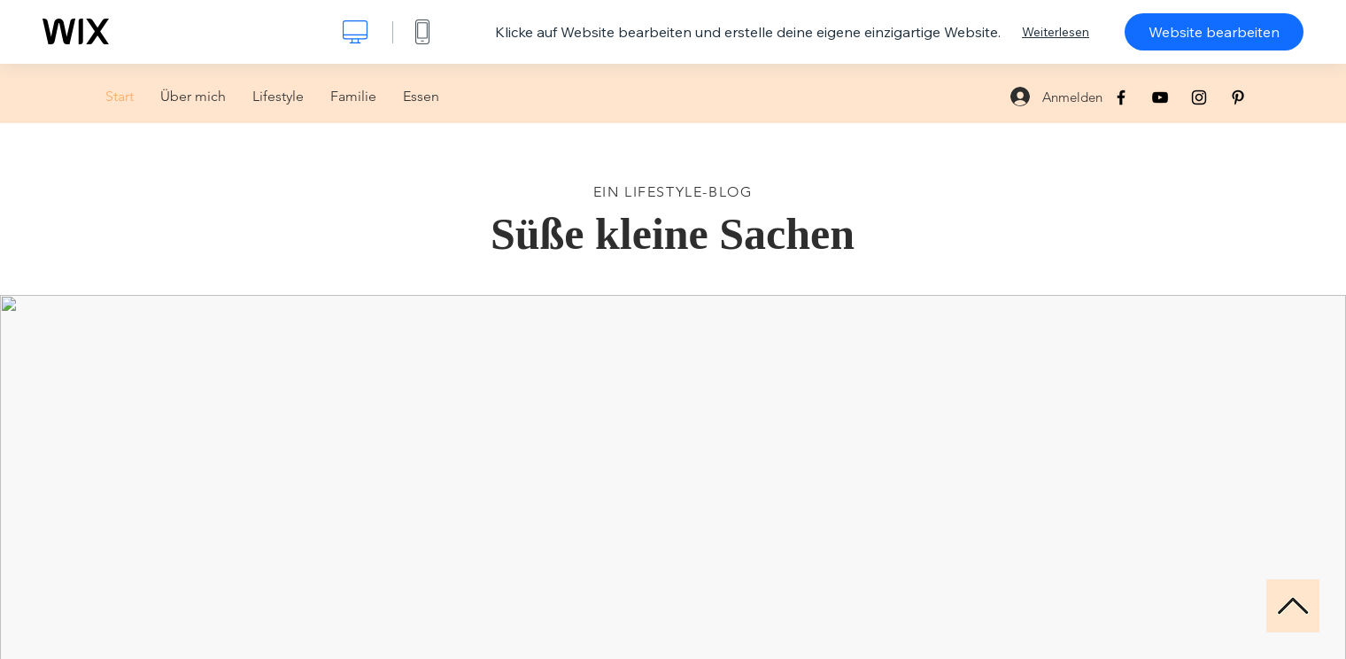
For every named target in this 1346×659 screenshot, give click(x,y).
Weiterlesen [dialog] (1055, 32)
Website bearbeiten (1214, 32)
